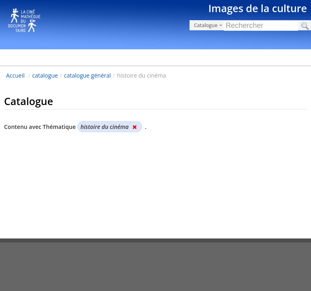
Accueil (15, 75)
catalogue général (87, 75)
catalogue (45, 75)
